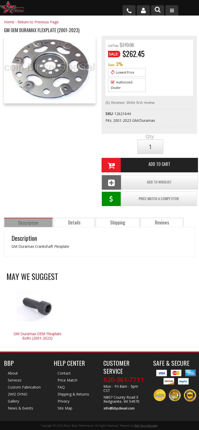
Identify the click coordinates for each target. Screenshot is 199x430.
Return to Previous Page (38, 21)
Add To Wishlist (136, 182)
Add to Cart (136, 165)
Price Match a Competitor (140, 199)
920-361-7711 (123, 380)
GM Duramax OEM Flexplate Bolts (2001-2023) (37, 336)
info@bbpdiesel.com (118, 409)
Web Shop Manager (146, 425)
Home (9, 21)
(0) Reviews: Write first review (130, 102)
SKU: (109, 113)
